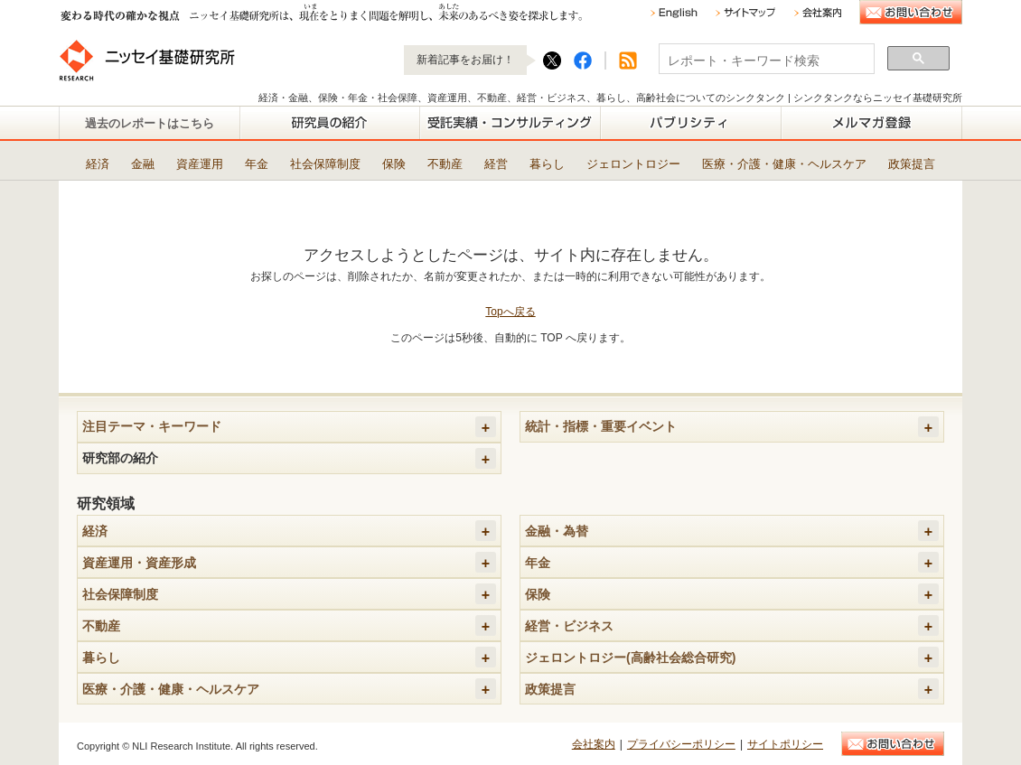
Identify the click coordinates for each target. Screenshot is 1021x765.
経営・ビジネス (569, 626)
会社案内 (593, 744)
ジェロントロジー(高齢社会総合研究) (630, 657)
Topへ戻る (510, 311)
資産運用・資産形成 (139, 562)
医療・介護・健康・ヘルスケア (784, 164)
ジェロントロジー (633, 164)
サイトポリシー (785, 744)
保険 (394, 164)
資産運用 (199, 164)
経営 (496, 164)
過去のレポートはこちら (149, 123)
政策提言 (911, 164)
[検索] (765, 60)
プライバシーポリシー (681, 744)
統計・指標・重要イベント (601, 426)
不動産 (445, 164)
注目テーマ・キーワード (151, 426)
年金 (256, 164)
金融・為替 (556, 531)
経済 (97, 164)
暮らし (547, 164)
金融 (143, 164)
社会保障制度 (325, 164)
